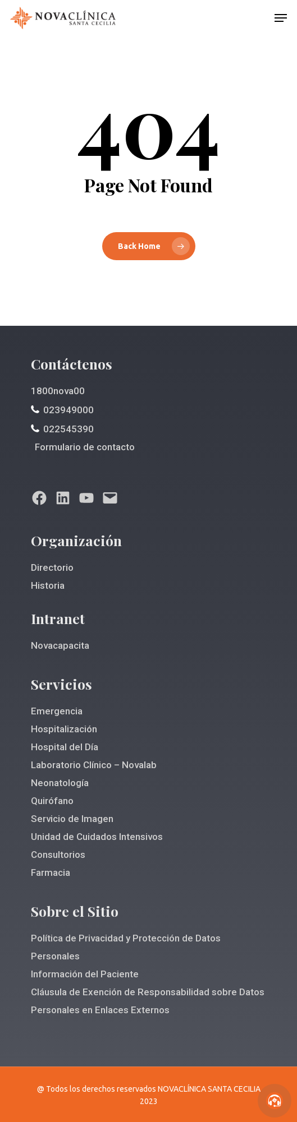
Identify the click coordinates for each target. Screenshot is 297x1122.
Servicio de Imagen (72, 818)
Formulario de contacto (85, 447)
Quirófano (52, 800)
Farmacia (50, 872)
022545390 (68, 429)
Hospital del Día (64, 746)
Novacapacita (60, 645)
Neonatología (60, 782)
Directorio (52, 567)
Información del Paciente (85, 974)
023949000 (68, 409)
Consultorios (58, 854)
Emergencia (57, 711)
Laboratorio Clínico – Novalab (94, 764)
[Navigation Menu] (281, 18)
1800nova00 (58, 390)
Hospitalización (64, 729)
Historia (48, 585)
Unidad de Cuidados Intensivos (97, 836)
